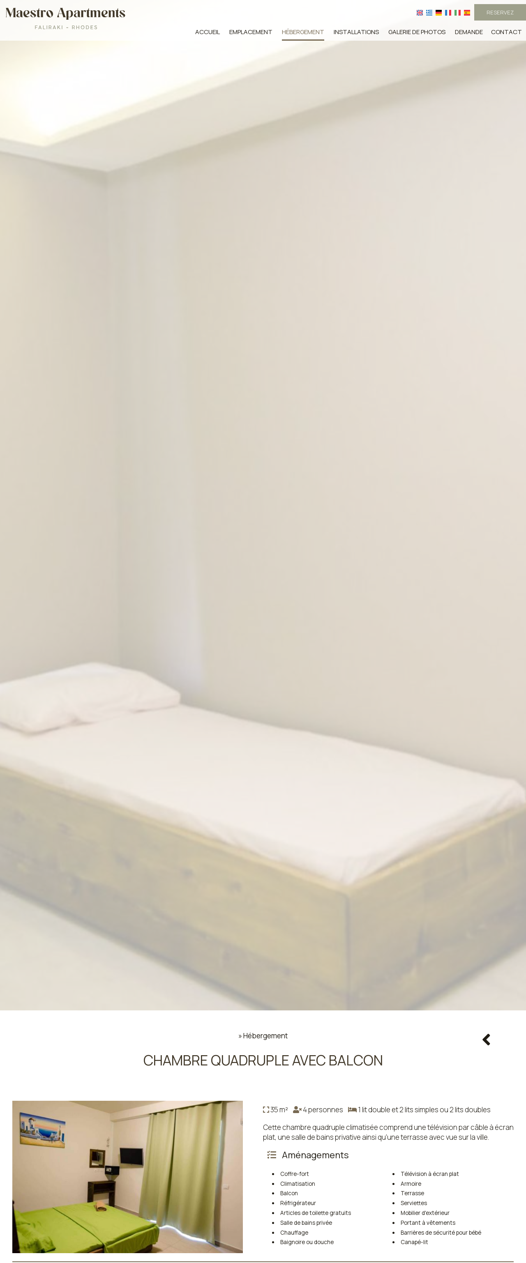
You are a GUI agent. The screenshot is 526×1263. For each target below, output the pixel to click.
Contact (506, 32)
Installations (356, 32)
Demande (469, 32)
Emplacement (250, 32)
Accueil (207, 32)
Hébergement (303, 32)
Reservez (500, 12)
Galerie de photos (416, 32)
